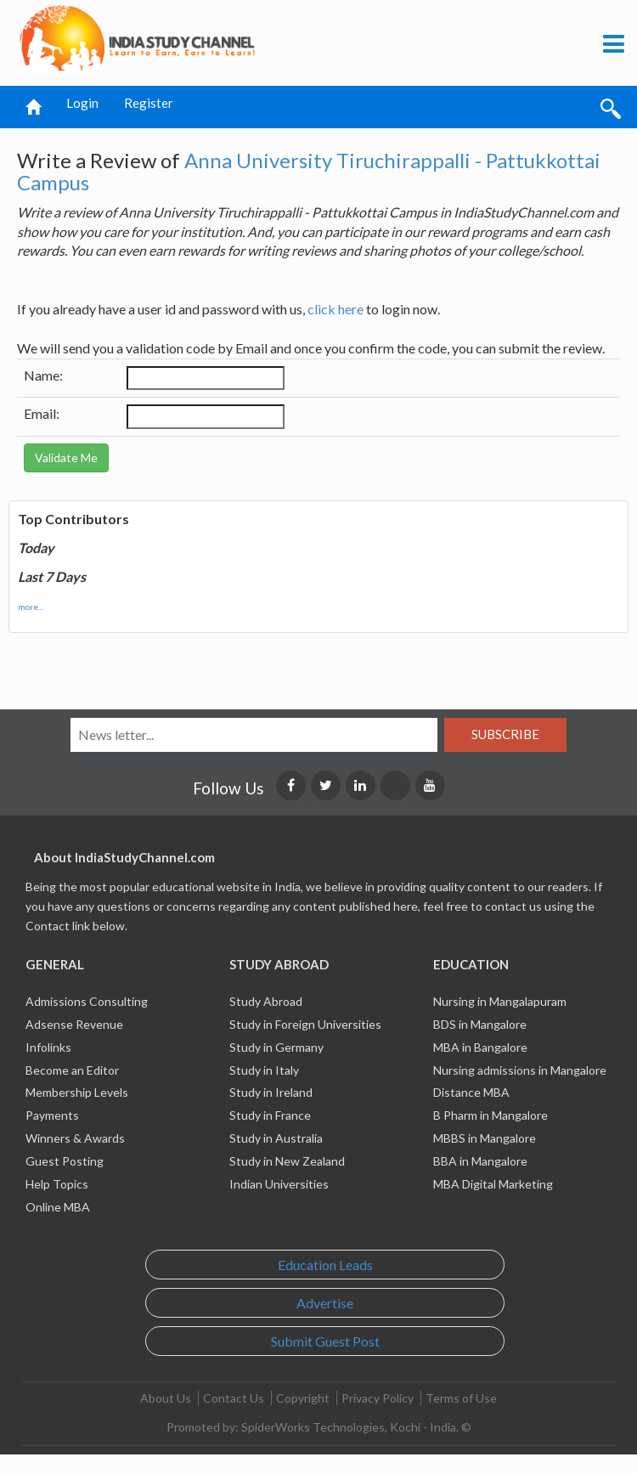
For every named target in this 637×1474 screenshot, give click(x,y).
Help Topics (56, 1184)
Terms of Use (461, 1398)
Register (148, 102)
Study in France (270, 1115)
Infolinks (48, 1047)
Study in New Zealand (287, 1161)
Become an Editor (72, 1070)
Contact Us (233, 1398)
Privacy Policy (377, 1398)
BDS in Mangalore (480, 1024)
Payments (52, 1115)
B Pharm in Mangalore (490, 1115)
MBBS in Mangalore (484, 1138)
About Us (165, 1398)
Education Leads (325, 1265)
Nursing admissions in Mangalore (519, 1070)
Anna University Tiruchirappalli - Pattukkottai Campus (308, 171)
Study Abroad (265, 1001)
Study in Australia (276, 1138)
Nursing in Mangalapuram (500, 1001)
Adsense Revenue (74, 1024)
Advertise (324, 1303)
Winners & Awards (75, 1138)
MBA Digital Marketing (493, 1184)
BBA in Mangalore (480, 1161)
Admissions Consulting (86, 1001)
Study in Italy (264, 1070)
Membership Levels (76, 1092)
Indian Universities (279, 1184)
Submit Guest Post (325, 1341)
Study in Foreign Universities (305, 1024)
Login (82, 102)
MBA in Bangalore (480, 1047)
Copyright (303, 1398)
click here (335, 309)
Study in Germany (276, 1047)
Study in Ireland (271, 1092)
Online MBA (57, 1207)
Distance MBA (471, 1092)
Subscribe (505, 734)
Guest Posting (64, 1161)
